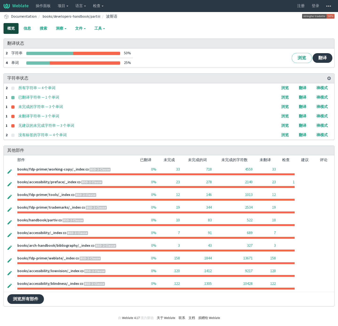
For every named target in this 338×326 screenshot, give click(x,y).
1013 (249, 194)
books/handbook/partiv (37, 220)
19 (178, 207)
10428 (248, 283)
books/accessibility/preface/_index (47, 182)
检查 (98, 5)
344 (209, 207)
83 (210, 220)
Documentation (24, 16)
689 (250, 232)
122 (177, 283)
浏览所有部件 (25, 299)
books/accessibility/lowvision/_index (48, 271)
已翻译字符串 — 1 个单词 (38, 97)
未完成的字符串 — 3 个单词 (40, 106)
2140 (249, 182)
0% (153, 169)
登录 (315, 5)
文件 (80, 28)
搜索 (43, 28)
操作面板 (43, 5)
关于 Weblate (166, 318)
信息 (27, 28)
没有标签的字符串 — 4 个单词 (42, 135)
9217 (249, 271)
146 (209, 194)
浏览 (302, 58)
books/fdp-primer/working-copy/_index (51, 169)
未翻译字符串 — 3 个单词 (38, 116)
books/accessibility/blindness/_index (48, 283)
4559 (249, 169)
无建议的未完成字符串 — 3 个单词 (46, 125)
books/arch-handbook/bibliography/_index (53, 245)
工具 (99, 28)
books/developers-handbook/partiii (71, 16)
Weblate (16, 6)
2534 (249, 207)
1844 (208, 258)
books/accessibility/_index (39, 232)
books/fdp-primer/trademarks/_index (49, 207)
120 (177, 271)
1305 (208, 283)
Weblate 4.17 (131, 318)
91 (210, 232)
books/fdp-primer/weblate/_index (46, 258)
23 (178, 182)
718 (209, 169)
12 (178, 194)
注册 (301, 5)
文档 (191, 318)
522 (250, 220)
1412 (208, 271)
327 (250, 245)
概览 (11, 28)
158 (177, 258)
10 (178, 220)
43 (210, 245)
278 (209, 182)
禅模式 (322, 88)
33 (178, 169)
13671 (248, 258)
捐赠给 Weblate (209, 318)
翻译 (322, 58)
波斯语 (111, 16)
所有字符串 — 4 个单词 (36, 88)
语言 (80, 5)
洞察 (61, 28)
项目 (63, 5)
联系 (182, 318)
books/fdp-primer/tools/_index (43, 194)
